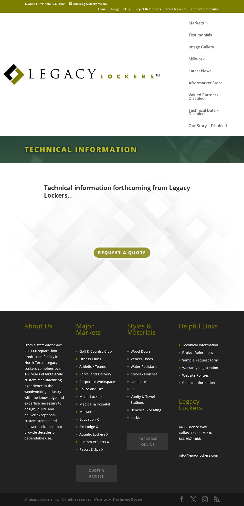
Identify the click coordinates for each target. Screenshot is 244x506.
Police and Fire (91, 389)
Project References (148, 9)
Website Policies (195, 375)
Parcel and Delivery (95, 374)
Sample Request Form (200, 360)
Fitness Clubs (90, 359)
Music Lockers (91, 396)
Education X (89, 419)
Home (102, 9)
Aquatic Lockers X (93, 434)
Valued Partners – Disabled (205, 97)
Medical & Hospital (94, 404)
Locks (135, 417)
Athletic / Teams (92, 366)
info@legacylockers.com (198, 455)
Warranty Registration (200, 367)
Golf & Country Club (95, 351)
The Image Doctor (128, 499)
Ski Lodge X (88, 426)
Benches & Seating (146, 410)
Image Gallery (120, 9)
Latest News (200, 71)
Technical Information (200, 345)
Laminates (139, 381)
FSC (134, 389)
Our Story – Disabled (208, 126)
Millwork (197, 59)
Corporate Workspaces (98, 381)
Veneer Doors (142, 359)
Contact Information (205, 9)
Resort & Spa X (91, 449)
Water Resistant (144, 366)
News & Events (175, 9)
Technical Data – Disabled (204, 112)
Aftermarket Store (206, 83)
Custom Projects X (94, 441)
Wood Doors (140, 351)
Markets (196, 23)
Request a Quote (122, 254)
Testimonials (200, 35)
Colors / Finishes (144, 374)
